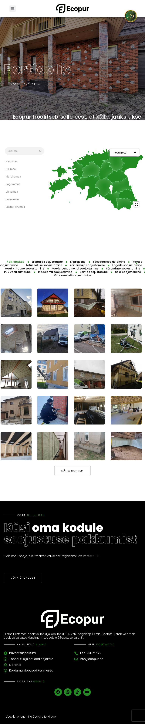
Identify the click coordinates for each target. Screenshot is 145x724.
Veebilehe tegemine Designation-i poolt (31, 716)
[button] (12, 8)
